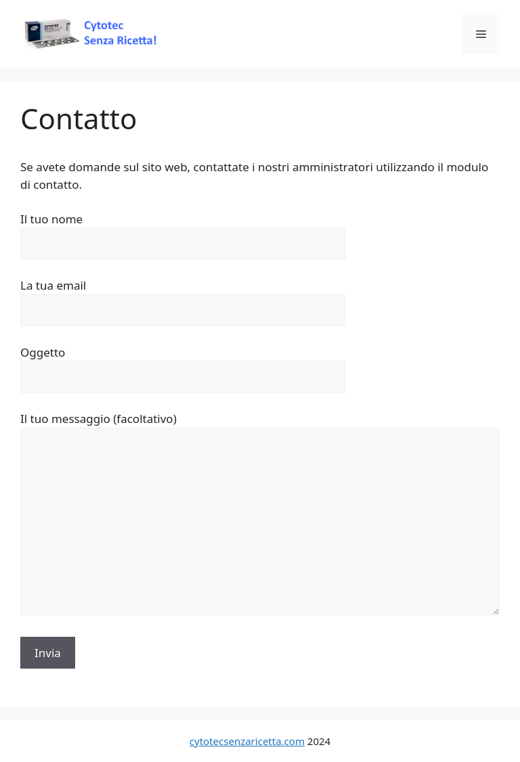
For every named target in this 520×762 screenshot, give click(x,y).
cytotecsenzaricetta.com (247, 741)
